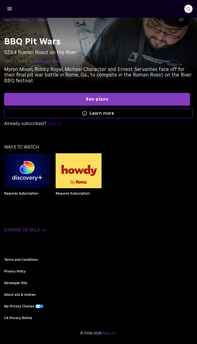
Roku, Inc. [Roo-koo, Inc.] (109, 333)
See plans (97, 99)
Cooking (40, 61)
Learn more (98, 113)
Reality (58, 61)
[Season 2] (46, 20)
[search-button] (188, 9)
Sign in (54, 123)
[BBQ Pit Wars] (21, 20)
